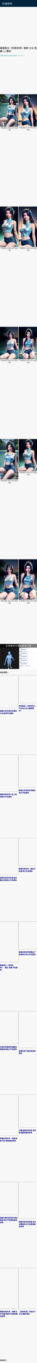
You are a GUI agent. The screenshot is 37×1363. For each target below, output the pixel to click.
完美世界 (11, 55)
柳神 (15, 55)
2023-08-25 (21, 55)
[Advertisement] (18, 26)
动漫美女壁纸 (4, 55)
